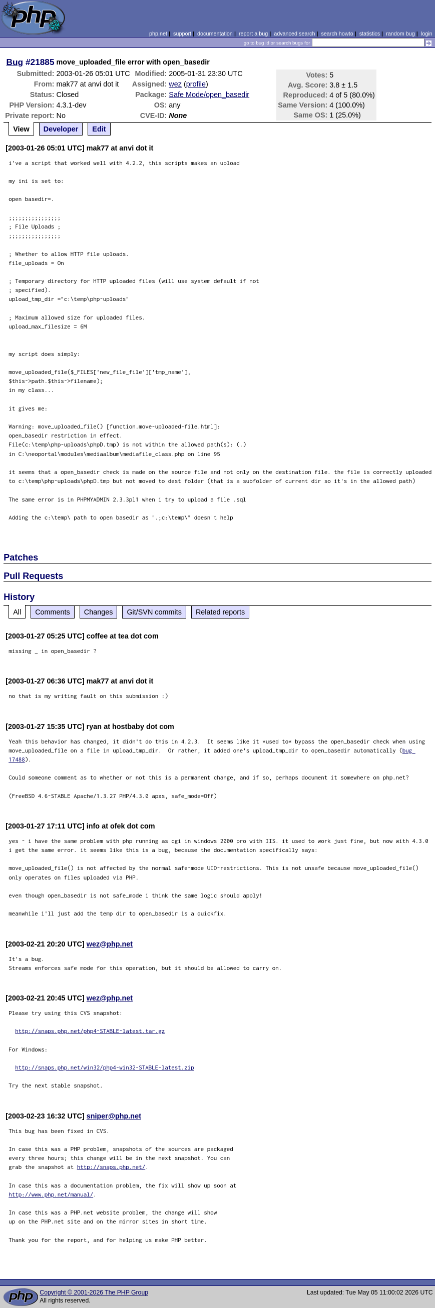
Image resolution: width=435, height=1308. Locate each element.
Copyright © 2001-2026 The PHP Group (94, 1292)
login (426, 33)
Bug (15, 62)
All (17, 612)
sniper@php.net (114, 1116)
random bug (400, 33)
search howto (337, 33)
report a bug (253, 33)
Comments (52, 612)
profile (196, 84)
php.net (158, 33)
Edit (99, 129)
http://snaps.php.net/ (111, 1167)
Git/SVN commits (154, 612)
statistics (369, 33)
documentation (215, 33)
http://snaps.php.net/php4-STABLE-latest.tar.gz (90, 1031)
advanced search (294, 33)
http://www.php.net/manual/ (51, 1194)
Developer (61, 129)
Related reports (220, 612)
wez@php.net (110, 944)
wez (175, 84)
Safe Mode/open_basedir (209, 94)
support (182, 33)
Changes (98, 612)
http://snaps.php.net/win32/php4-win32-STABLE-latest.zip (104, 1067)
